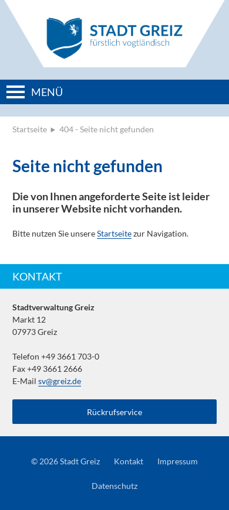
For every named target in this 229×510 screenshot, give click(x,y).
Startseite (29, 129)
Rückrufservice (114, 412)
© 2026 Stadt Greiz (65, 461)
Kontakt (128, 461)
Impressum (177, 461)
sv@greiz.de (59, 381)
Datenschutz (114, 486)
